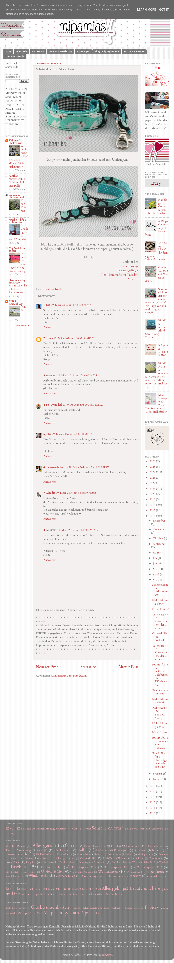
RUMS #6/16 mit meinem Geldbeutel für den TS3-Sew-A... (160, 675)
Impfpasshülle (102, 850)
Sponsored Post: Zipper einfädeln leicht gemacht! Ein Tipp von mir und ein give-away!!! (156, 301)
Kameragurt (121, 850)
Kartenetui (141, 850)
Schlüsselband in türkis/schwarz (160, 590)
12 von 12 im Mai (24, 206)
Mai (155, 569)
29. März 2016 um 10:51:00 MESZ (74, 338)
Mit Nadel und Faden (17, 249)
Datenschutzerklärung (60, 51)
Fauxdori (116, 846)
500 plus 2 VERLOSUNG (163, 350)
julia (48, 434)
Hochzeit (76, 908)
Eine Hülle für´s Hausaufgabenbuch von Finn (159, 760)
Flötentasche (133, 846)
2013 (153, 797)
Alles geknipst (115, 888)
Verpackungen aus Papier (68, 913)
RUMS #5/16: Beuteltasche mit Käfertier (160, 743)
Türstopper (29, 872)
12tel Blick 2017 (30, 889)
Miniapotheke (145, 854)
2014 (153, 792)
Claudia (50, 493)
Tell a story (131, 829)
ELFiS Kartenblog (16, 303)
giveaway (9, 833)
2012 (153, 802)
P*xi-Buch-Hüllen (114, 858)
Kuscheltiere (84, 854)
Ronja (49, 338)
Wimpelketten (155, 872)
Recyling (31, 862)
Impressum (38, 51)
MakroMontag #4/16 (160, 701)
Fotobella (153, 846)
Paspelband (137, 858)
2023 (153, 478)
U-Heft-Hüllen (52, 871)
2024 (153, 472)
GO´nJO (42, 850)
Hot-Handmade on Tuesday (119, 275)
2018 (153, 505)
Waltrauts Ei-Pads (14, 56)
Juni (155, 563)
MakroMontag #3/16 (160, 725)
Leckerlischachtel (113, 908)
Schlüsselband (53, 289)
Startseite (88, 667)
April (156, 575)
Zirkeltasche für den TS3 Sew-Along (159, 713)
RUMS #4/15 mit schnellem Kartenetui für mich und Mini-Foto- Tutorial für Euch (156, 375)
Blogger (107, 955)
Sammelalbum (12, 913)
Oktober (158, 538)
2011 (153, 808)
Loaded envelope (134, 907)
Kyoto (101, 854)
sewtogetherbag (155, 876)
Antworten (49, 327)
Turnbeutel (11, 872)
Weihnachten (108, 871)
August (157, 553)
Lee (48, 305)
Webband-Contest (149, 828)
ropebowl (135, 876)
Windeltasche (38, 875)
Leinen (129, 854)
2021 (153, 489)
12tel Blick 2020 (71, 889)
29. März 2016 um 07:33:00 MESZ (71, 305)
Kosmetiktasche (16, 854)
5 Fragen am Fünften (33, 828)
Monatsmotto (63, 828)
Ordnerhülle (87, 858)
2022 (153, 483)
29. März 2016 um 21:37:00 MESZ (72, 434)
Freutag (50, 829)
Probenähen (12, 862)
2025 (153, 467)
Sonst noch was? (107, 828)
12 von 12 (12, 828)
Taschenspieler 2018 (149, 867)
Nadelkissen (16, 858)
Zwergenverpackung (93, 876)
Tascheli (164, 862)
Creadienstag (129, 266)
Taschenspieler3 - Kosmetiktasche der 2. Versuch (160, 652)
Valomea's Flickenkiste (16, 142)
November (159, 530)
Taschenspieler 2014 (83, 867)
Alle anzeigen (22, 325)
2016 (153, 516)
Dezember (159, 521)
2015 (153, 786)
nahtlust (13, 176)
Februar (158, 774)
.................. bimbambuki (16, 196)
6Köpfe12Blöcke (15, 846)
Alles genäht (44, 845)
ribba (96, 913)
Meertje (133, 279)
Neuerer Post (47, 667)
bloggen (164, 828)
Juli (155, 558)
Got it (164, 10)
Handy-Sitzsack (63, 850)
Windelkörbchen (14, 876)
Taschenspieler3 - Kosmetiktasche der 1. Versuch (160, 621)
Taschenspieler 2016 (116, 867)
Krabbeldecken (44, 854)
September (159, 544)
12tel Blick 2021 (91, 889)
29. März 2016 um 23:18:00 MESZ (89, 467)
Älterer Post (128, 667)
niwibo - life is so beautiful (17, 221)
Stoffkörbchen (120, 862)
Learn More (146, 10)
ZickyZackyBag (65, 876)
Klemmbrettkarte (92, 908)
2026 (153, 461)
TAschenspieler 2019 (143, 862)
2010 (153, 813)
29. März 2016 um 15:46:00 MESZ (77, 375)
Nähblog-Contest (81, 828)
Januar (157, 779)
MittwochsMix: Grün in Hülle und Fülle (17, 182)
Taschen (18, 867)
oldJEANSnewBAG (134, 51)
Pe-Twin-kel (54, 405)
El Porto (74, 846)
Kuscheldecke (64, 854)
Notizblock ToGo (39, 858)
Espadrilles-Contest (95, 846)
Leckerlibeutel (114, 854)
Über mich (21, 51)
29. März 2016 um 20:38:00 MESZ (83, 405)
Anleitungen (83, 51)
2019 (153, 499)
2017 (153, 510)
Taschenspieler (51, 867)
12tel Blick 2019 (51, 889)
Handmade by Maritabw (17, 281)
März (156, 580)
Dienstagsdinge (127, 270)
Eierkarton (24, 907)
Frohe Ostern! (160, 609)
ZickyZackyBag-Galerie (107, 51)
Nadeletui (163, 854)
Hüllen (82, 850)
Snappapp (84, 862)
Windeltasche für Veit (160, 692)
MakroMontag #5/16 (160, 602)
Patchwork (155, 858)
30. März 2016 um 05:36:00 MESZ (76, 493)
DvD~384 (24, 308)
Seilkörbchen (67, 862)
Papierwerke (157, 907)
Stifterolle (100, 862)
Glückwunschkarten (50, 907)
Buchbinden (11, 907)
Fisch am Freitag (49, 894)
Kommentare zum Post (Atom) (69, 676)
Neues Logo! (159, 732)
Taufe (40, 913)
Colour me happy (28, 894)
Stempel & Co (27, 913)
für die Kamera (117, 876)
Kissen (156, 850)
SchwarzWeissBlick (99, 894)
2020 (153, 494)
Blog (8, 51)
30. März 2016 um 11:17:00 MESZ (77, 530)
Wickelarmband (134, 871)
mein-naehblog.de (57, 467)
